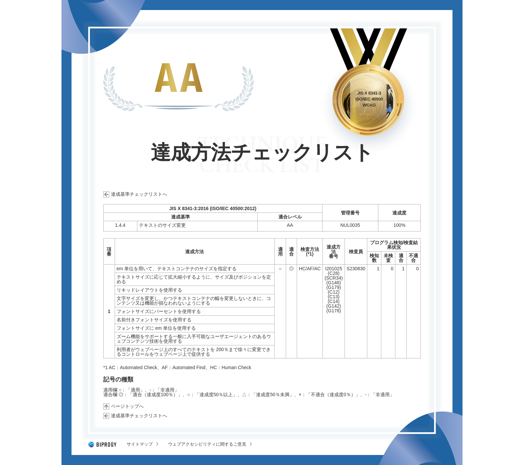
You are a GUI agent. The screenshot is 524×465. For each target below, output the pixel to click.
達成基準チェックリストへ (139, 194)
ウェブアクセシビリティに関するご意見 (207, 444)
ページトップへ (127, 406)
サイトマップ (140, 444)
